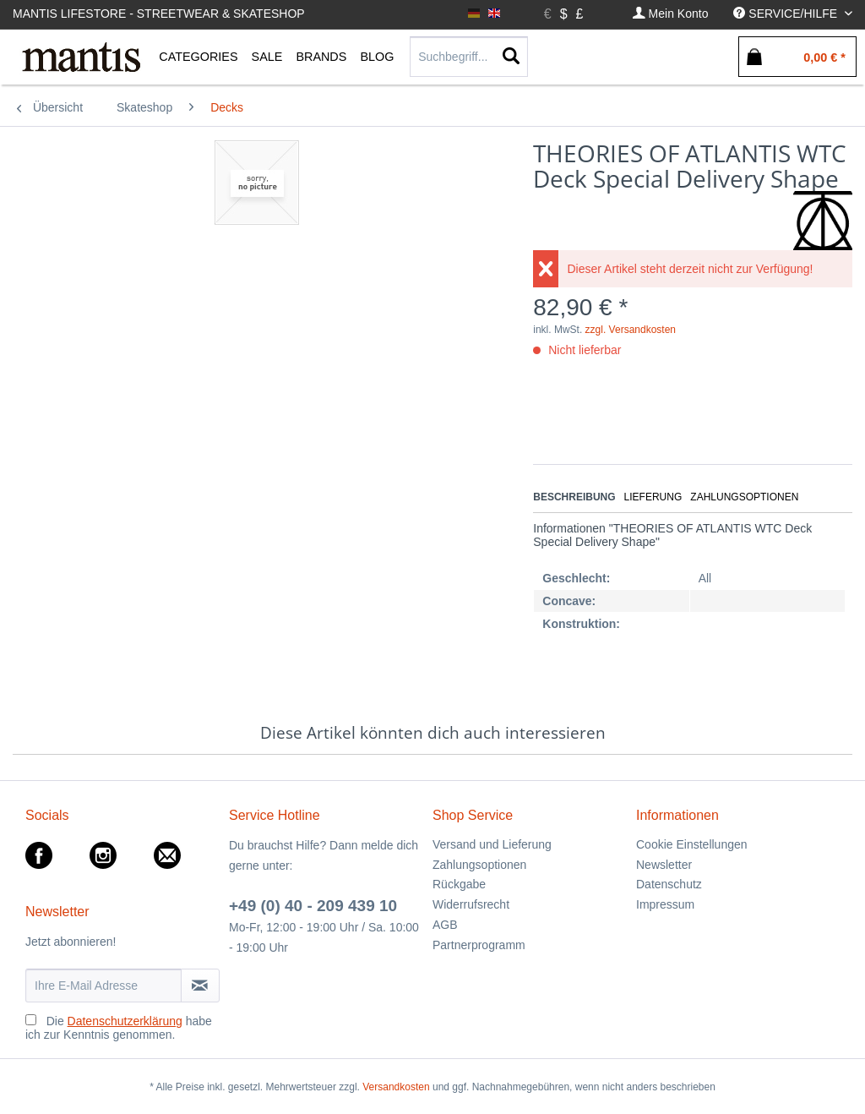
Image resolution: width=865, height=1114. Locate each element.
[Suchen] (511, 56)
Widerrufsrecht (470, 904)
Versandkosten (395, 1087)
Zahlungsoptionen (744, 497)
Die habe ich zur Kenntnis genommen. (118, 1027)
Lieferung (653, 497)
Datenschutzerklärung (125, 1021)
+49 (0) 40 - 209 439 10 (313, 906)
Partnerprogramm (478, 945)
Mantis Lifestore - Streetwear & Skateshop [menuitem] (159, 13)
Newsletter (664, 864)
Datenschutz (669, 884)
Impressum (665, 904)
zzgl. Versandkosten (630, 330)
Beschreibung (574, 497)
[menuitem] (670, 14)
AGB (445, 924)
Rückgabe (459, 884)
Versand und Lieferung (492, 844)
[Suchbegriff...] (469, 56)
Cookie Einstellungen (692, 844)
